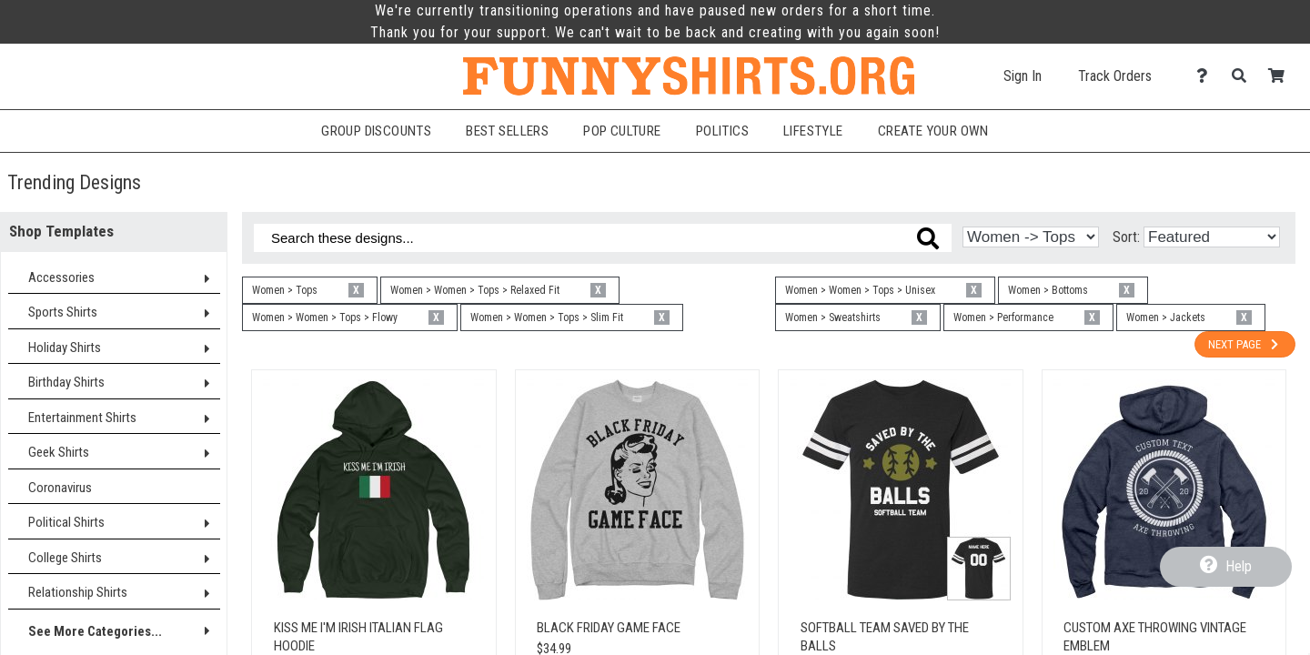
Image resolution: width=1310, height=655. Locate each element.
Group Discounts (376, 131)
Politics (722, 131)
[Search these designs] (603, 238)
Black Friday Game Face (608, 628)
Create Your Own (933, 131)
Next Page (1245, 344)
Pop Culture (622, 131)
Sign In (1022, 76)
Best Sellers (507, 131)
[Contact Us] (1206, 76)
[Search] (1244, 76)
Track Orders (1115, 76)
